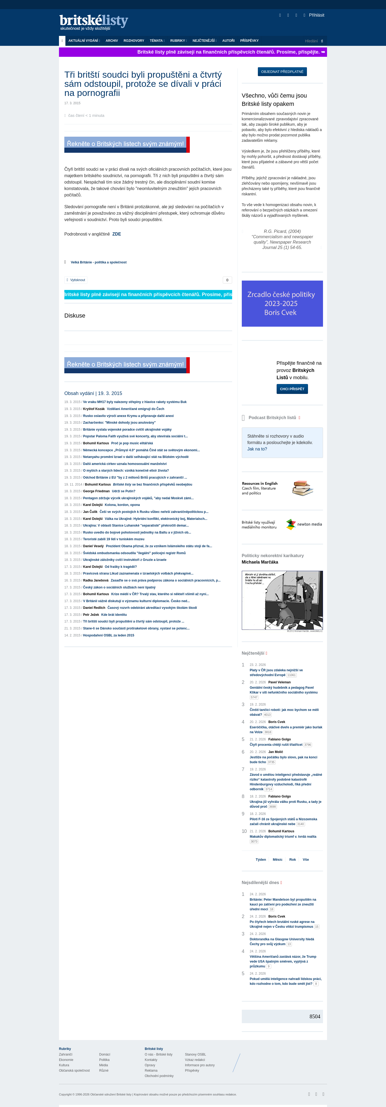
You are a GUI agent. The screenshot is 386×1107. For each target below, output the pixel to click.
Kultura (64, 1065)
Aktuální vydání (84, 41)
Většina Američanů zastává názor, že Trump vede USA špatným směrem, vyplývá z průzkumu (283, 962)
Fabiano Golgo (279, 739)
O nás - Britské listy (158, 1054)
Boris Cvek (276, 722)
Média (103, 1065)
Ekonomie (66, 1060)
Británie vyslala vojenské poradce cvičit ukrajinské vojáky (127, 429)
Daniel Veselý (93, 546)
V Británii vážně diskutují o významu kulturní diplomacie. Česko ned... (136, 601)
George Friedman (96, 491)
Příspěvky (249, 41)
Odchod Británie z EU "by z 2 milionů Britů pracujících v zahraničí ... (135, 477)
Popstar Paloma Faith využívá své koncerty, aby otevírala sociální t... (135, 436)
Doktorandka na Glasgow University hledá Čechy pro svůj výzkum (282, 941)
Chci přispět (292, 389)
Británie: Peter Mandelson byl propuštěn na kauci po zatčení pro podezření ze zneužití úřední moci (283, 905)
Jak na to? (257, 449)
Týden (261, 860)
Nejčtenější (205, 41)
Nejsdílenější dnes (260, 882)
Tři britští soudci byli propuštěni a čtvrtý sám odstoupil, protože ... (133, 621)
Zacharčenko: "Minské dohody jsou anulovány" (119, 422)
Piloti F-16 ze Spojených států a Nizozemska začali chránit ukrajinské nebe (283, 821)
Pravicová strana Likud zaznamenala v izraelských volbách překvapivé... (138, 573)
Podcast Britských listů (270, 417)
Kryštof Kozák (94, 409)
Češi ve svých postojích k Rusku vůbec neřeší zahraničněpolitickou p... (154, 512)
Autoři (228, 41)
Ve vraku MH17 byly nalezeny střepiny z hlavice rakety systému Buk (135, 402)
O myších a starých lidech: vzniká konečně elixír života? (126, 470)
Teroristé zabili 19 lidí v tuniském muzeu (113, 539)
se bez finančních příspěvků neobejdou (152, 484)
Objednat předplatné (282, 72)
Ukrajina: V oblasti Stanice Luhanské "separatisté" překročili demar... (136, 525)
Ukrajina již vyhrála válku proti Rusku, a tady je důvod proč (285, 804)
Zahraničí (65, 1054)
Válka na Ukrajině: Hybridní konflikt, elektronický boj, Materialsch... (156, 519)
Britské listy (96, 22)
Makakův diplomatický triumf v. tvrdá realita (283, 839)
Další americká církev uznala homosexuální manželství (124, 464)
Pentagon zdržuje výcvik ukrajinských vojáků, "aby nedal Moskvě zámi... (138, 498)
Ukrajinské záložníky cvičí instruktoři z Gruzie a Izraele (124, 560)
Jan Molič (275, 752)
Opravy (150, 1065)
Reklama (151, 1070)
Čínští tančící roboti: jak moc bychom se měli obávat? (284, 712)
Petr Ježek (91, 615)
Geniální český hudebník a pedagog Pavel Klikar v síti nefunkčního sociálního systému (284, 693)
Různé (104, 1070)
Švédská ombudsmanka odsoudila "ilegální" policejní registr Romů (134, 553)
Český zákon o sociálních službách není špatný (119, 587)
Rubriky (178, 41)
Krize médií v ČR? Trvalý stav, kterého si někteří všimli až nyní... (160, 594)
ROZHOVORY (134, 41)
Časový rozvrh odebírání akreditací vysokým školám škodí (152, 608)
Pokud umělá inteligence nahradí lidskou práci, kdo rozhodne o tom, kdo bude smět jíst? (286, 981)
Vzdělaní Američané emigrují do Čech (135, 409)
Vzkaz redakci (195, 1060)
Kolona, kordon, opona (122, 505)
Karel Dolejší (93, 505)
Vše (306, 860)
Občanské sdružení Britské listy (110, 1094)
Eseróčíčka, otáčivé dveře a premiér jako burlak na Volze (286, 730)
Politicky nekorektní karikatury (273, 558)
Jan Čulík (90, 512)
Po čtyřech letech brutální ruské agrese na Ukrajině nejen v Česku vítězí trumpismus (285, 924)
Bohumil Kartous (96, 443)
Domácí (104, 1054)
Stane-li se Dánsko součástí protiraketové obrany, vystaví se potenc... (136, 628)
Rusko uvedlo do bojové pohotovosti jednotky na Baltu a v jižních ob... (137, 532)
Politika (104, 1060)
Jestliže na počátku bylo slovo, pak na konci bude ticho (283, 760)
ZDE (116, 234)
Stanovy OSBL (195, 1054)
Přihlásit (314, 15)
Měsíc (278, 860)
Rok (292, 860)
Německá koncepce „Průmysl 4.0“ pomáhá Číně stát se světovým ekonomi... (141, 450)
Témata (157, 41)
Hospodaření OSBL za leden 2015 (108, 635)
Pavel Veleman (279, 682)
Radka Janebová (96, 580)
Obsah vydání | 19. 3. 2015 (93, 393)
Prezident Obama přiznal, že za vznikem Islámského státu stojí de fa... (159, 546)
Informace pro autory (200, 1065)
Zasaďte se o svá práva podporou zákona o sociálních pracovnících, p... (166, 580)
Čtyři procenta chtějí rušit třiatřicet (281, 745)
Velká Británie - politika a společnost (99, 262)
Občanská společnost (74, 1070)
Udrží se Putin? (123, 491)
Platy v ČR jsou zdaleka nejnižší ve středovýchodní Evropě (276, 672)
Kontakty (151, 1060)
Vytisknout (76, 280)
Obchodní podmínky (159, 1076)
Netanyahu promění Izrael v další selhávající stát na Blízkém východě (136, 457)
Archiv (112, 41)
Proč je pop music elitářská (132, 443)
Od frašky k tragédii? (121, 567)
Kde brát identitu (114, 615)
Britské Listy (284, 1059)
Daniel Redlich (94, 608)
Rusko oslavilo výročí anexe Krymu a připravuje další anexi (128, 416)
